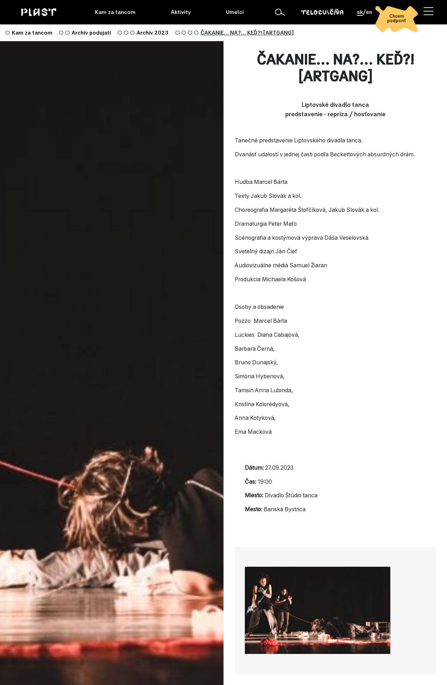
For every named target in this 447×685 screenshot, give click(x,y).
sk (360, 12)
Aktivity (181, 12)
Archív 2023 (152, 33)
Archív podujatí (91, 33)
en (369, 12)
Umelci (235, 12)
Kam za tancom (115, 12)
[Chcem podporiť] (396, 19)
